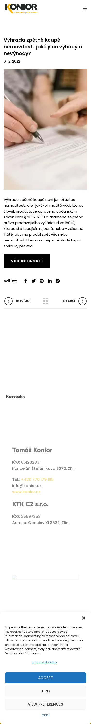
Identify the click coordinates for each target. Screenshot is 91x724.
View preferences (45, 704)
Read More (13, 256)
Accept (45, 677)
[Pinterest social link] (42, 279)
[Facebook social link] (26, 279)
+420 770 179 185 (37, 515)
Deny (45, 691)
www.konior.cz (26, 527)
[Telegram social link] (58, 279)
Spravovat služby (44, 662)
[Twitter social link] (34, 279)
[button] (83, 618)
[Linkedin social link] (50, 279)
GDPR (46, 715)
